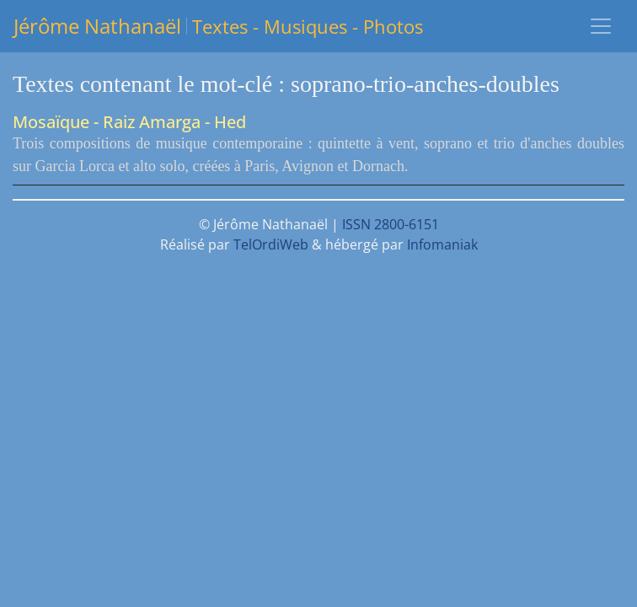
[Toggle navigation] (601, 26)
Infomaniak (442, 244)
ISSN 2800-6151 (390, 224)
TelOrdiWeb (270, 244)
